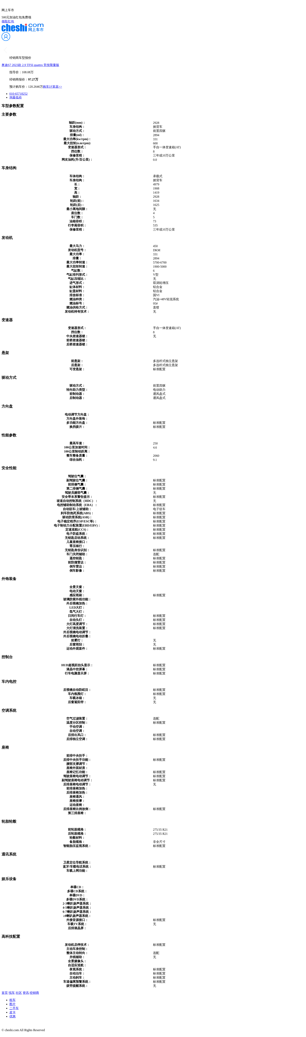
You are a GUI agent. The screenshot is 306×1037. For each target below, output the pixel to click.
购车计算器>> (52, 86)
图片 (12, 1004)
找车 (12, 992)
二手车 (14, 1008)
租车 (12, 1000)
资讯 (26, 992)
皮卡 (12, 1012)
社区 (19, 992)
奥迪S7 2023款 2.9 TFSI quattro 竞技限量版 (30, 65)
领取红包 (8, 21)
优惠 (12, 1016)
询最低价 (15, 97)
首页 (5, 992)
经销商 (34, 992)
